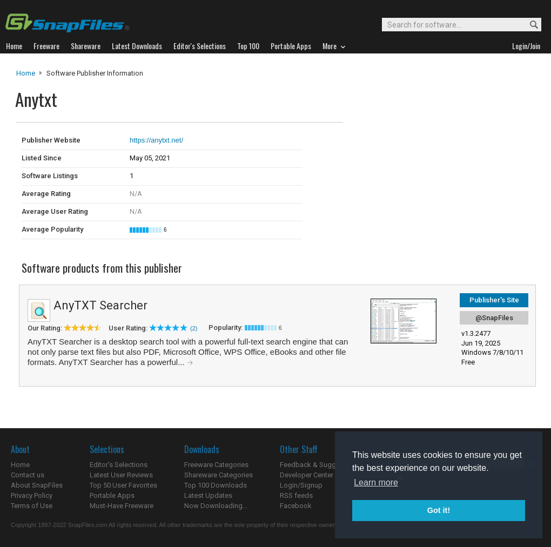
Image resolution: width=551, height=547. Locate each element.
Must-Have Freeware (121, 506)
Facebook (296, 506)
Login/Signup (301, 485)
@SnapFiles (494, 318)
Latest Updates (208, 495)
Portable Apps (112, 495)
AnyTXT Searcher (100, 305)
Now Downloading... (215, 506)
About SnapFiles (37, 485)
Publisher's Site (494, 300)
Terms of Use (31, 506)
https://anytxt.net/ (156, 140)
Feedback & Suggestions (319, 465)
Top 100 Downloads (215, 485)
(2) (193, 328)
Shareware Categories (218, 475)
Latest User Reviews (121, 475)
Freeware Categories (216, 465)
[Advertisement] (416, 144)
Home (25, 73)
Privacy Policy (31, 495)
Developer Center (306, 475)
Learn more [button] (376, 482)
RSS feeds (296, 495)
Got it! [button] (438, 510)
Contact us (27, 475)
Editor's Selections (118, 465)
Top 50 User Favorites (123, 485)
